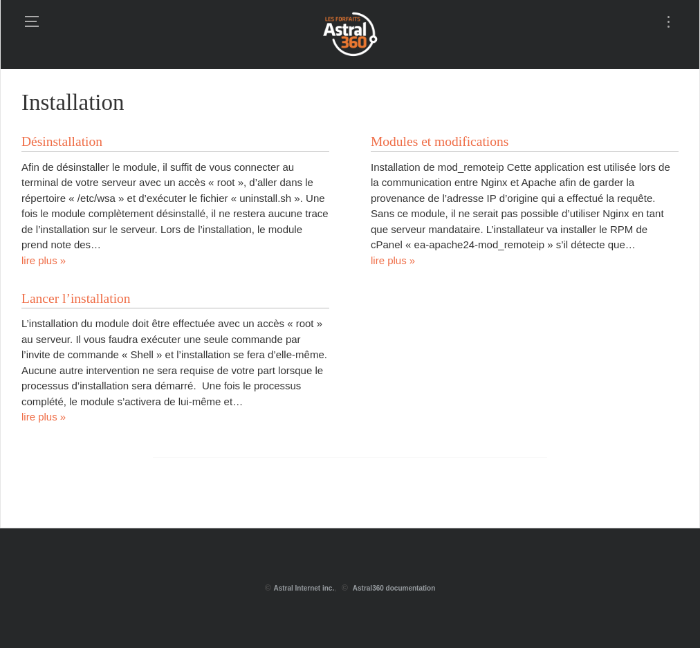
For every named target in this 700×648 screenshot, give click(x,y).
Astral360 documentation (394, 588)
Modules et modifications (439, 141)
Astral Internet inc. (303, 588)
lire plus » (43, 260)
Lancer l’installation (76, 298)
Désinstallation (61, 141)
